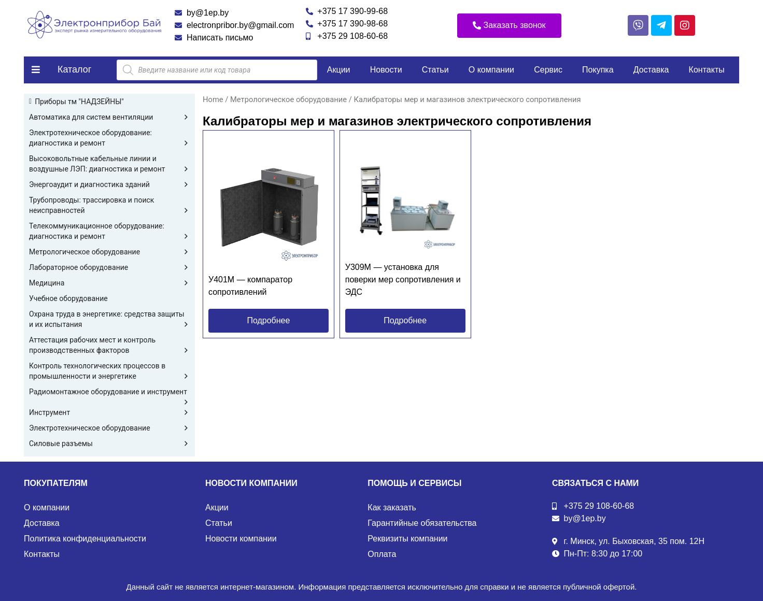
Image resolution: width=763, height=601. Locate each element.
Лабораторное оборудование (109, 267)
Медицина (109, 283)
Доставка (651, 69)
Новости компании (241, 538)
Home (213, 99)
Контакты (707, 69)
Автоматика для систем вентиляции (109, 117)
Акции (338, 69)
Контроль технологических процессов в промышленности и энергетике (109, 371)
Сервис (548, 69)
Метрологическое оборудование (109, 252)
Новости (386, 69)
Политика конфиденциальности (85, 538)
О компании (491, 69)
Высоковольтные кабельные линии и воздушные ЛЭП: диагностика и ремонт (109, 164)
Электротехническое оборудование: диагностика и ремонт (109, 138)
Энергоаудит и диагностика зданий (109, 184)
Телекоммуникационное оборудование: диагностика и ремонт (109, 231)
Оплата (382, 554)
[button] (509, 25)
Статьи (435, 69)
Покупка (598, 69)
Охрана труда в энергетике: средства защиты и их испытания (109, 320)
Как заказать (392, 507)
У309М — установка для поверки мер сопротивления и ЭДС (403, 279)
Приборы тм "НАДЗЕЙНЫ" (79, 101)
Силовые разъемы (109, 443)
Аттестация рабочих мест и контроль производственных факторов (109, 345)
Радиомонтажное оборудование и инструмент (109, 392)
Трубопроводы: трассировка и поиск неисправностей (109, 206)
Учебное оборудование (68, 298)
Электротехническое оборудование (109, 428)
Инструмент (109, 412)
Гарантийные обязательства (422, 523)
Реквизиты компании (407, 538)
